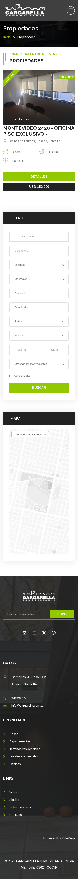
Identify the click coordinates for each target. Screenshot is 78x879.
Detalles (39, 176)
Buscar (39, 388)
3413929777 (19, 698)
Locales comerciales (23, 756)
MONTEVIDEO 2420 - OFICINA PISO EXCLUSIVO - (38, 131)
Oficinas (15, 764)
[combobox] (39, 265)
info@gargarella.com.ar (27, 705)
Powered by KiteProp (59, 838)
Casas (13, 734)
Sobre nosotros (20, 807)
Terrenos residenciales (24, 749)
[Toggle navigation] (71, 10)
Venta (13, 792)
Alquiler (14, 799)
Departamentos (20, 741)
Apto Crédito (19, 375)
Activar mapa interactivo (32, 434)
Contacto (15, 814)
